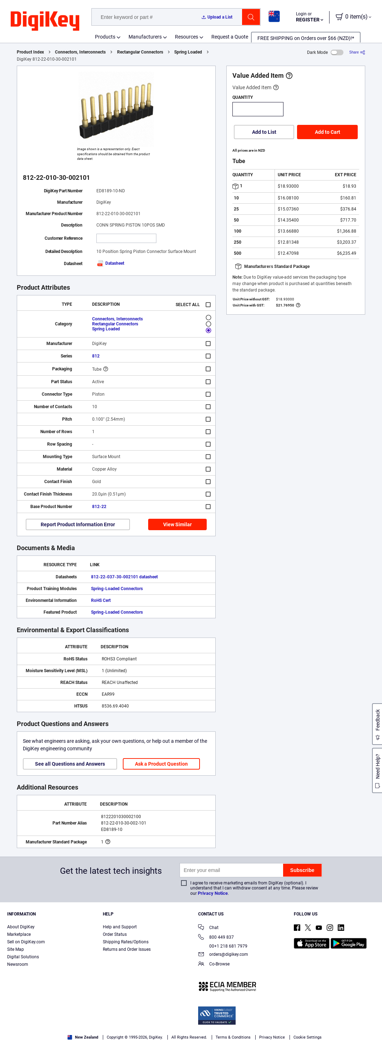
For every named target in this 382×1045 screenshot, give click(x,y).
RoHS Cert (101, 600)
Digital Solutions (23, 956)
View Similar (177, 524)
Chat (208, 928)
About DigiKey (21, 926)
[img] (45, 21)
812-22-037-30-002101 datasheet (124, 576)
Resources (186, 37)
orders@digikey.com (223, 955)
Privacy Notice (213, 893)
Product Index (30, 52)
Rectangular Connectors (140, 52)
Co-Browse (214, 964)
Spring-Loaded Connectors (117, 588)
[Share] (357, 52)
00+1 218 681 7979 (222, 946)
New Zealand (82, 1037)
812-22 (99, 506)
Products (105, 37)
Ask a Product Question (161, 764)
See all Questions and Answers (70, 764)
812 (96, 356)
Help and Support (120, 926)
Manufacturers (145, 37)
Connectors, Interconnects (80, 52)
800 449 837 (216, 937)
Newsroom (17, 964)
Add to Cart (327, 132)
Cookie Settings (307, 1037)
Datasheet (110, 263)
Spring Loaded (188, 52)
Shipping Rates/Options (126, 941)
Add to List (264, 132)
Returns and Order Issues (127, 949)
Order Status (115, 934)
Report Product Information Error (78, 524)
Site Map (15, 949)
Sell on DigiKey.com (26, 941)
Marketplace (19, 934)
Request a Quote (229, 37)
